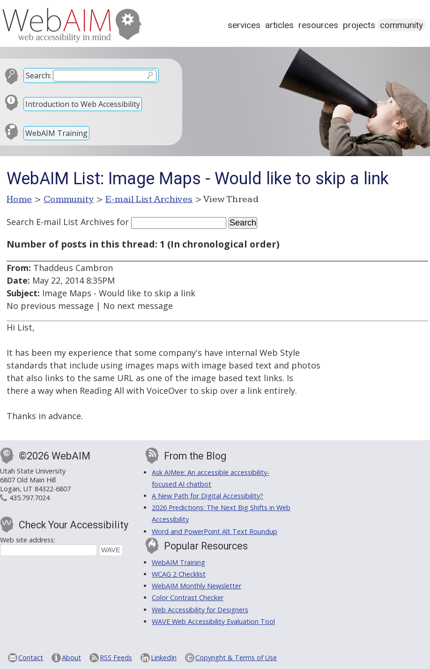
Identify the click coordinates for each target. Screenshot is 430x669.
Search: (38, 75)
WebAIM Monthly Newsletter (196, 585)
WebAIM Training (56, 133)
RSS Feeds (116, 657)
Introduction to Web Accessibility (82, 104)
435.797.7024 (29, 497)
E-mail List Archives (149, 199)
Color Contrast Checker (187, 597)
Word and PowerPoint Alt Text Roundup (214, 531)
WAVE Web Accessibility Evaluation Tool (213, 621)
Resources (318, 25)
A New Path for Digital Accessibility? (207, 495)
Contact (30, 657)
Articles (279, 25)
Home (19, 199)
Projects (359, 25)
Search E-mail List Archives (60, 221)
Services (244, 25)
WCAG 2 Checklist (179, 574)
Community (401, 25)
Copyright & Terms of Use (236, 657)
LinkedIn (164, 657)
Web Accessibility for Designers (200, 609)
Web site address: (27, 539)
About (71, 657)
